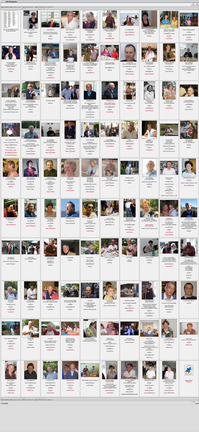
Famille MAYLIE (129, 148)
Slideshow (193, 4)
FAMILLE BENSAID (90, 191)
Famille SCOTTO (70, 382)
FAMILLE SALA (149, 357)
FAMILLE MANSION (169, 234)
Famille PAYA (11, 312)
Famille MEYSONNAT (30, 153)
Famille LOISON (90, 231)
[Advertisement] (43, 418)
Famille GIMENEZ (110, 146)
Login (197, 4)
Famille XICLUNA (169, 232)
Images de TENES (17, 7)
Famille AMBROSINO (89, 39)
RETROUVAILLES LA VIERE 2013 (46, 7)
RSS (197, 403)
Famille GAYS (189, 275)
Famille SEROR (90, 385)
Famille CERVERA (50, 191)
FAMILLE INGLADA (11, 184)
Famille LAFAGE (169, 193)
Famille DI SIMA (109, 112)
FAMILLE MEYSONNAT (50, 152)
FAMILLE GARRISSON (70, 151)
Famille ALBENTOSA (70, 39)
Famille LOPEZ (129, 232)
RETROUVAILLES (30, 7)
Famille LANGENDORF (189, 185)
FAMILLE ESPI (129, 108)
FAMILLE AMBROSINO (129, 32)
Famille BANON (189, 39)
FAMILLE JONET (30, 189)
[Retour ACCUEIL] (5, 7)
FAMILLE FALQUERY (129, 74)
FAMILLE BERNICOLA (129, 308)
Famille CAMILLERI (169, 71)
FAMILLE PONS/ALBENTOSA (90, 309)
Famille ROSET (50, 349)
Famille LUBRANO (149, 224)
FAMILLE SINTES (129, 391)
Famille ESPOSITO (50, 77)
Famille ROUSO (109, 351)
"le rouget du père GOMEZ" (110, 104)
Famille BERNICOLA (90, 72)
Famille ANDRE (169, 38)
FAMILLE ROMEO (30, 347)
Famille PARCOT (169, 266)
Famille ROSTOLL (70, 349)
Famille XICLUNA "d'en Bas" (169, 151)
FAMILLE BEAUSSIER (70, 71)
